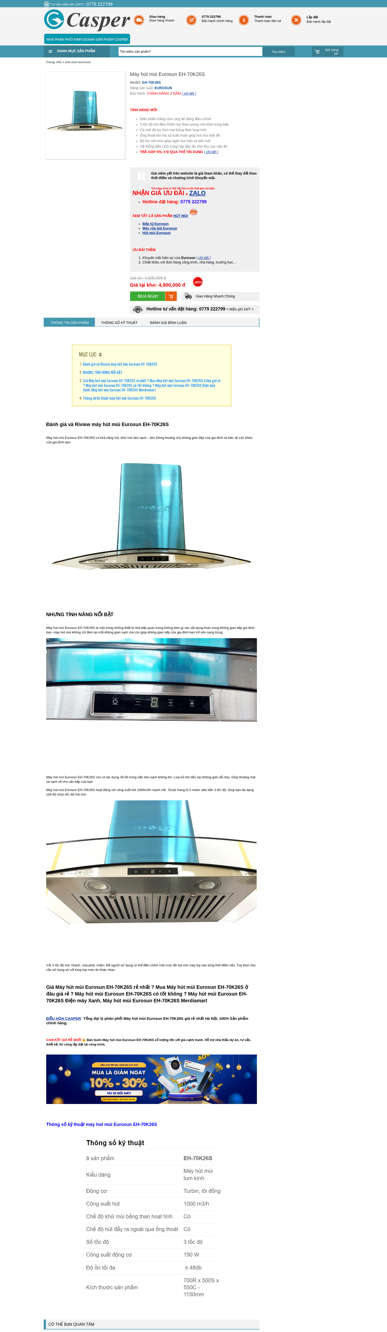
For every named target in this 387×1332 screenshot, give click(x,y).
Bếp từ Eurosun (156, 224)
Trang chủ (53, 62)
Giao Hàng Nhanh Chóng (209, 296)
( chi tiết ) (189, 93)
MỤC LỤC (87, 354)
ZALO (197, 193)
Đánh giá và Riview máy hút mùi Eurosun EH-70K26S (120, 364)
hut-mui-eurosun (78, 62)
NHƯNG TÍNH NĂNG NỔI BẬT (103, 372)
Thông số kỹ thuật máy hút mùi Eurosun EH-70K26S (119, 398)
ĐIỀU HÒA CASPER (63, 1018)
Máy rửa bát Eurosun (160, 228)
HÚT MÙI (180, 216)
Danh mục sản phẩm (76, 51)
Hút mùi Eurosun (157, 233)
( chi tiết (202, 258)
